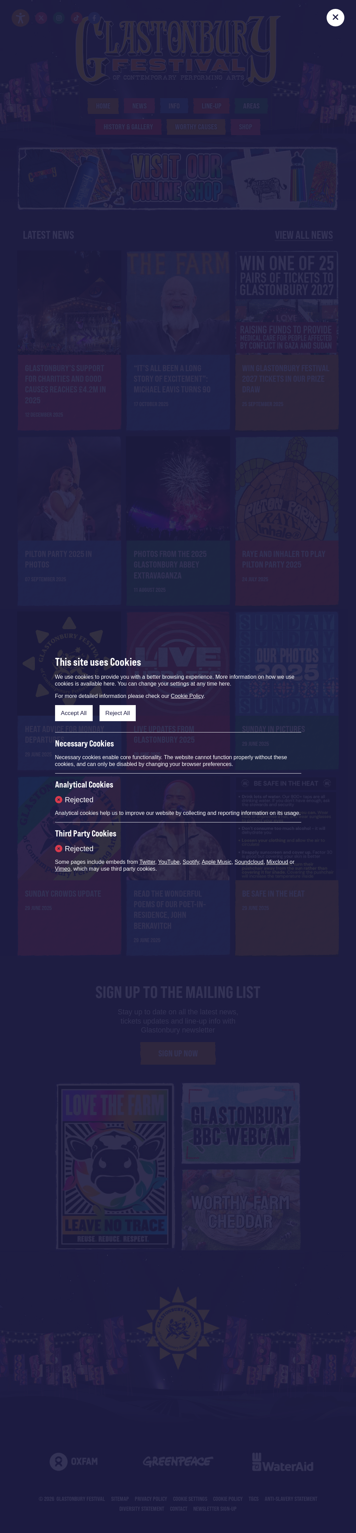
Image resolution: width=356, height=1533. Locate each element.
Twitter (147, 862)
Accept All (74, 713)
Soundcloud (249, 862)
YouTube (169, 862)
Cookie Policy (187, 696)
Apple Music (217, 862)
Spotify (191, 862)
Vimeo (62, 869)
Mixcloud (277, 862)
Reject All (117, 713)
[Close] (335, 18)
